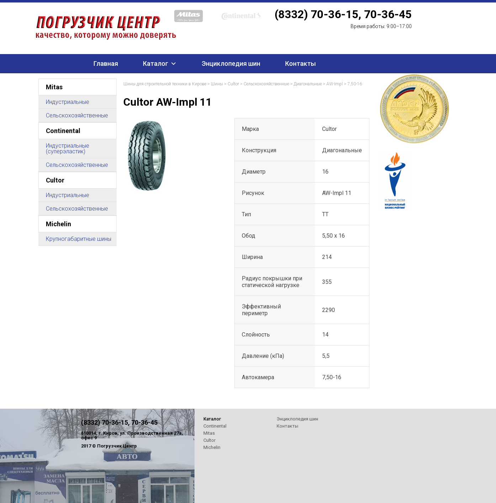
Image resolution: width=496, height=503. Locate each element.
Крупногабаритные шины (78, 238)
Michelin (58, 224)
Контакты (300, 63)
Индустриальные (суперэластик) (67, 148)
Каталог (155, 63)
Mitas (54, 87)
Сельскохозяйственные (77, 115)
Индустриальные (67, 102)
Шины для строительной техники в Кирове (164, 83)
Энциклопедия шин (231, 63)
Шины (217, 83)
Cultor (55, 180)
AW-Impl (334, 83)
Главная (106, 63)
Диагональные (308, 83)
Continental (63, 130)
